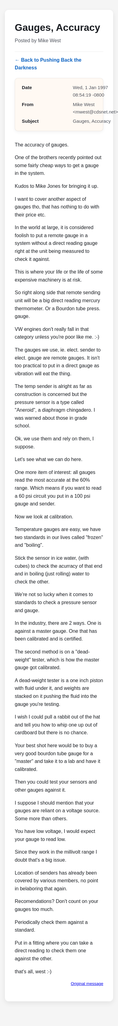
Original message (87, 983)
